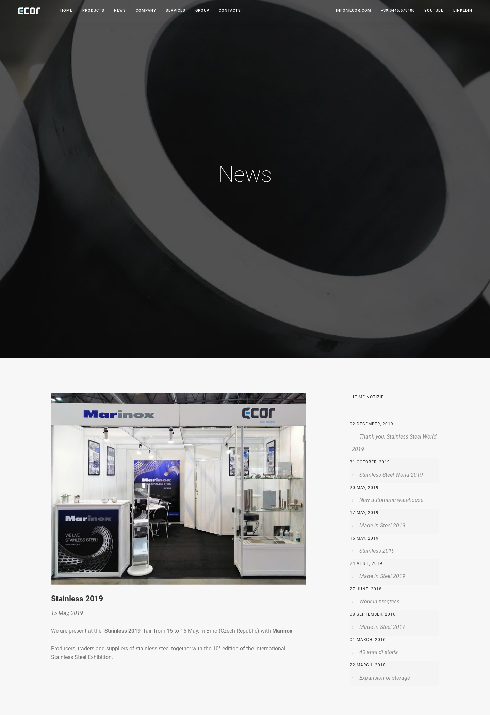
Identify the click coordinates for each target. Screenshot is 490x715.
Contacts (230, 10)
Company (146, 10)
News (120, 10)
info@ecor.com (353, 10)
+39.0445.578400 (398, 10)
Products (93, 10)
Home (66, 10)
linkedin (462, 10)
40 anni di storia (378, 652)
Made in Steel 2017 (381, 627)
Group (202, 10)
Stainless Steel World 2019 (390, 475)
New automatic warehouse (390, 500)
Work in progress (378, 601)
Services (175, 10)
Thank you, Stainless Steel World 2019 (394, 443)
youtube (433, 10)
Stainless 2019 (376, 550)
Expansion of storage (384, 677)
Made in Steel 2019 (381, 525)
